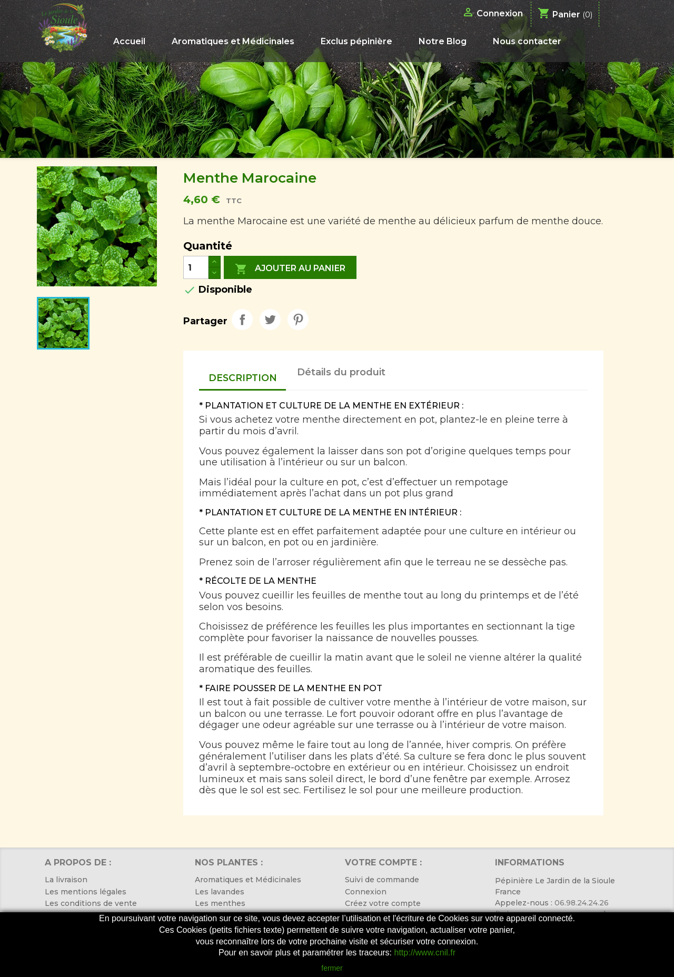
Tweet (270, 319)
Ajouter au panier (290, 269)
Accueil (129, 41)
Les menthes (220, 903)
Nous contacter (527, 41)
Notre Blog (443, 41)
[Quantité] (196, 267)
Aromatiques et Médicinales (233, 41)
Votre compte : (383, 863)
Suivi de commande (382, 879)
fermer (331, 968)
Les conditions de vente (91, 903)
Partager (242, 319)
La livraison (66, 879)
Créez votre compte (383, 903)
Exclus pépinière (356, 41)
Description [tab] (243, 377)
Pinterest (298, 319)
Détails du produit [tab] (341, 372)
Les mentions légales (85, 891)
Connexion (365, 891)
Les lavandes (219, 891)
